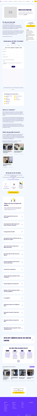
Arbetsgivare (5, 407)
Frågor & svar (14, 407)
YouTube (22, 407)
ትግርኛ (15, 45)
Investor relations (14, 408)
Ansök (35, 1)
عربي (11, 45)
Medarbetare (5, 408)
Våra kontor (5, 409)
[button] (11, 1)
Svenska (8, 45)
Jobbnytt (13, 403)
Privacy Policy (13, 89)
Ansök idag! (10, 36)
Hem (4, 403)
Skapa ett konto (6, 186)
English (19, 45)
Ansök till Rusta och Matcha (13, 192)
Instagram (22, 403)
